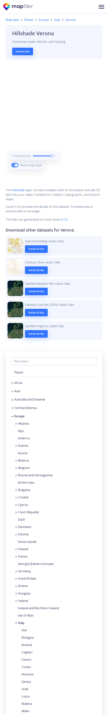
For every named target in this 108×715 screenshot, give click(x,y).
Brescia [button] (27, 645)
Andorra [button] (23, 438)
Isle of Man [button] (26, 615)
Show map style (31, 165)
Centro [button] (26, 659)
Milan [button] (25, 711)
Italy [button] (21, 623)
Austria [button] (23, 445)
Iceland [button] (23, 601)
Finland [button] (23, 549)
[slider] (51, 155)
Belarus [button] (23, 460)
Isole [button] (25, 689)
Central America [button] (25, 408)
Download (23, 51)
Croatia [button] (23, 497)
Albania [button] (23, 423)
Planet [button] (18, 372)
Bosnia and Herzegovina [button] (35, 475)
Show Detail (36, 249)
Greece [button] (23, 586)
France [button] (22, 556)
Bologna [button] (28, 637)
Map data (12, 20)
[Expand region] (12, 383)
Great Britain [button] (27, 578)
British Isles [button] (26, 482)
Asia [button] (17, 391)
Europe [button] (19, 416)
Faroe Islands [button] (27, 542)
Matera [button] (27, 704)
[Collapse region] (12, 416)
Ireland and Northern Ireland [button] (38, 608)
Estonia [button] (23, 534)
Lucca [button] (25, 696)
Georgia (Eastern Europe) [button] (36, 564)
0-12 (63, 219)
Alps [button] (21, 431)
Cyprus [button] (23, 505)
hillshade (18, 190)
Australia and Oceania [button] (29, 399)
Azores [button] (23, 453)
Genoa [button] (26, 682)
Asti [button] (24, 630)
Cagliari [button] (27, 652)
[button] (101, 7)
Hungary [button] (24, 593)
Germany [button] (24, 571)
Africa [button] (18, 383)
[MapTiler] (18, 7)
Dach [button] (21, 519)
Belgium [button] (24, 468)
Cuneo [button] (26, 667)
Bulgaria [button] (24, 490)
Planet (28, 20)
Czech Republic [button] (28, 512)
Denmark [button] (24, 527)
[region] (54, 119)
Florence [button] (28, 674)
